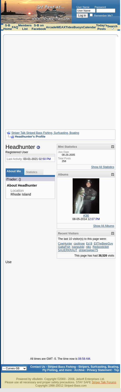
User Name (83, 7)
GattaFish (64, 247)
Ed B (89, 243)
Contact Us (37, 366)
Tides (70, 27)
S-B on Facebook (39, 27)
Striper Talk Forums (104, 382)
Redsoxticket (100, 247)
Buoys (78, 27)
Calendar (89, 27)
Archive (79, 370)
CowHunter (65, 243)
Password (100, 7)
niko (88, 247)
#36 (86, 215)
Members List (25, 27)
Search (112, 26)
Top (116, 370)
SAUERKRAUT (67, 250)
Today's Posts (101, 27)
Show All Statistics (102, 167)
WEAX (61, 27)
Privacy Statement (99, 370)
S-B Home (7, 27)
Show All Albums (103, 226)
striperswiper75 (88, 250)
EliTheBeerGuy (103, 243)
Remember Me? (101, 15)
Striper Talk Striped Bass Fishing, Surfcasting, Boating (45, 133)
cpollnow (79, 243)
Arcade (51, 27)
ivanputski (78, 247)
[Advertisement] (44, 81)
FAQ (15, 27)
